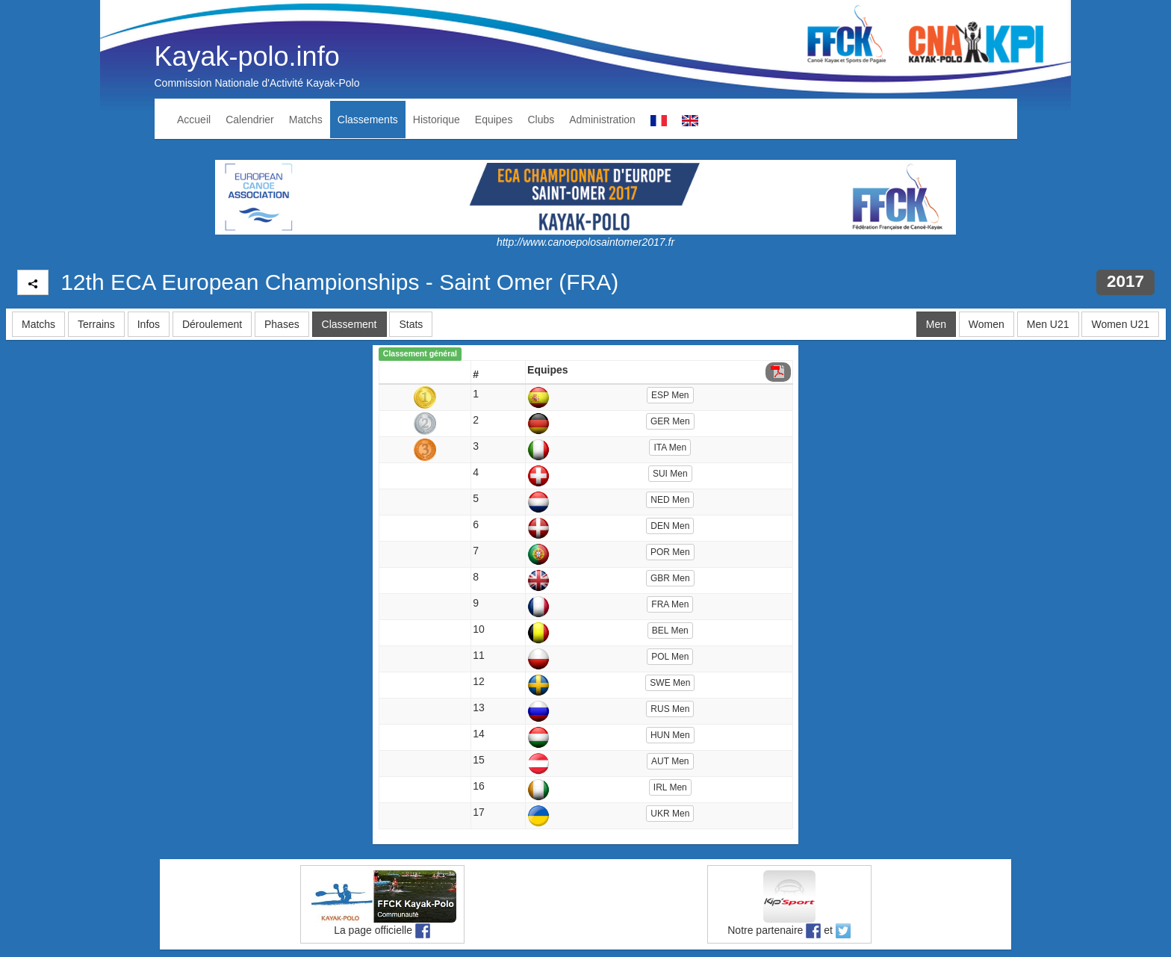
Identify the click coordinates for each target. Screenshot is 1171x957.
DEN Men (669, 526)
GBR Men (670, 578)
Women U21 (1120, 324)
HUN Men (670, 735)
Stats (411, 324)
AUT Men (670, 761)
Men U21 (1048, 324)
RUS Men (669, 709)
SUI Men (670, 473)
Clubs (540, 120)
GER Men (670, 421)
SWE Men (670, 683)
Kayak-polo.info (247, 56)
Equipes (494, 120)
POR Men (670, 552)
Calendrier (250, 120)
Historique (436, 120)
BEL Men (670, 630)
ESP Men (670, 395)
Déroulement (212, 324)
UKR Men (669, 813)
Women (986, 324)
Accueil (194, 120)
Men (936, 324)
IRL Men (670, 787)
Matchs (306, 120)
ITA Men (669, 447)
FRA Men (670, 604)
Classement (349, 324)
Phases (281, 324)
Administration (602, 120)
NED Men (669, 500)
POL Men (670, 656)
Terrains (96, 324)
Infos (148, 324)
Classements (368, 120)
